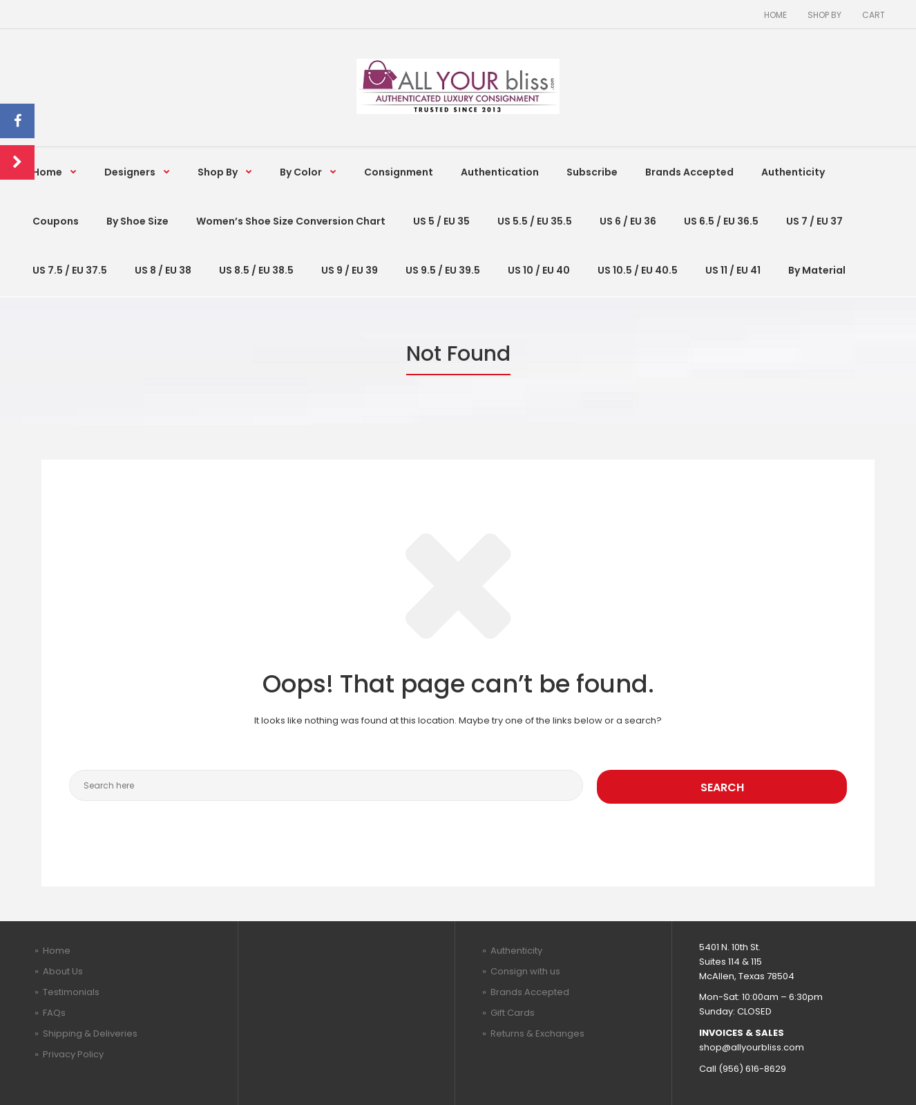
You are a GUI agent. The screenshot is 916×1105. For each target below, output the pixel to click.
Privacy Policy (73, 1054)
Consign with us (525, 971)
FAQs (54, 1012)
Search (722, 787)
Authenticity (516, 950)
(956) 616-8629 (752, 1068)
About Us (63, 971)
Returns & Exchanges (537, 1033)
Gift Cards (512, 1012)
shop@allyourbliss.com (751, 1047)
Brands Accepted (529, 992)
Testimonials (71, 992)
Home (56, 950)
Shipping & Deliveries (90, 1033)
